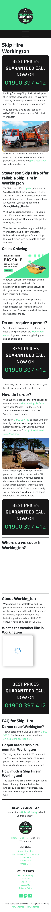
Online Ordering (29, 812)
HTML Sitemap (32, 906)
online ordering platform (31, 403)
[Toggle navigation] (25, 34)
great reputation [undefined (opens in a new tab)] (38, 160)
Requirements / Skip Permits (25, 854)
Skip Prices (25, 881)
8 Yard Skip (25, 863)
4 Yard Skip (25, 857)
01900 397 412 (25, 82)
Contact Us (25, 878)
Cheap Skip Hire (25, 851)
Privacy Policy (25, 888)
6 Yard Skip (25, 860)
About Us (25, 884)
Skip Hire (27, 188)
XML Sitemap (18, 906)
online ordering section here (17, 739)
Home (14, 838)
